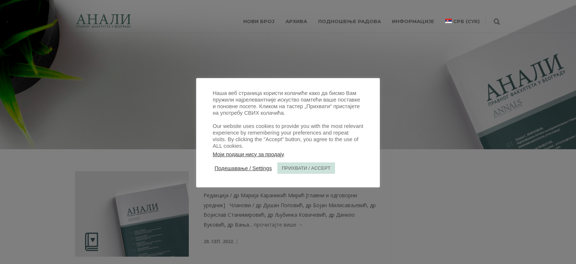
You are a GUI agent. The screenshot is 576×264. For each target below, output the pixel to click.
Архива (296, 21)
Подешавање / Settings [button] (243, 168)
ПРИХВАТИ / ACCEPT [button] (306, 168)
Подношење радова (349, 21)
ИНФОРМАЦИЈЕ (413, 21)
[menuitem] (462, 21)
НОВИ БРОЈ (258, 21)
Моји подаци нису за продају (248, 154)
